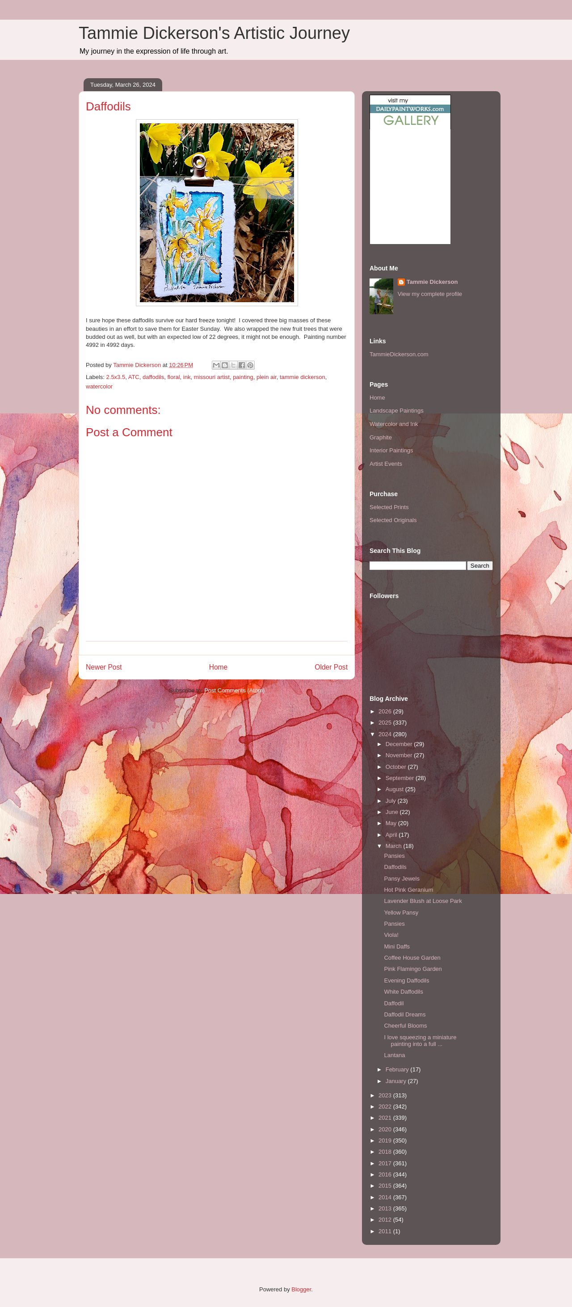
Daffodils (395, 867)
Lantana (394, 1055)
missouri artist (212, 377)
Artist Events (386, 463)
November (400, 755)
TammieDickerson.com (399, 354)
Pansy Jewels (401, 878)
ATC (133, 377)
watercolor (99, 386)
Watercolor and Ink (394, 424)
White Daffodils (403, 991)
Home (218, 667)
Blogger (301, 1289)
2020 (386, 1129)
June (393, 812)
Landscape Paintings (397, 410)
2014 (386, 1197)
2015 (386, 1185)
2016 (386, 1174)
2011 (386, 1231)
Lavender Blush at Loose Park (423, 901)
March (395, 846)
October (397, 766)
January (397, 1081)
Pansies (394, 855)
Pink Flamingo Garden (413, 968)
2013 (386, 1208)
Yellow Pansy (401, 912)
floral (173, 377)
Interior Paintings (391, 450)
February (398, 1069)
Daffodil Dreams (404, 1014)
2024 (386, 734)
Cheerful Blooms (405, 1025)
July (392, 800)
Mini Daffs (397, 946)
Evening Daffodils (406, 980)
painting (243, 377)
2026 (386, 711)
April (392, 834)
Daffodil (394, 1003)
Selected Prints (389, 507)
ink (187, 377)
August (395, 789)
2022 (386, 1106)
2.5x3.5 (116, 377)
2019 (386, 1140)
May (392, 823)
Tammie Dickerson (432, 281)
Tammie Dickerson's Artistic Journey (214, 33)
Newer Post (104, 667)
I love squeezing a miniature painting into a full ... (420, 1041)
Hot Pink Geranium (408, 889)
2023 (386, 1095)
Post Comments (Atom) (234, 690)
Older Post (331, 667)
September (401, 778)
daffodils (153, 377)
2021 (386, 1117)
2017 (386, 1163)
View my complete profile (430, 294)
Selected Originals (393, 520)
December (400, 744)
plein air (267, 377)
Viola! (391, 935)
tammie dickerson (302, 377)
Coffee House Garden (412, 957)
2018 (386, 1151)
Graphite (381, 437)
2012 (386, 1219)
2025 (386, 722)
